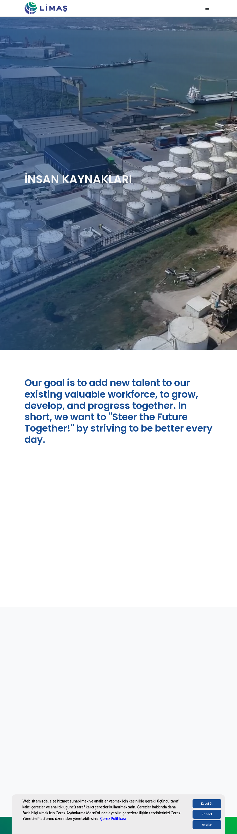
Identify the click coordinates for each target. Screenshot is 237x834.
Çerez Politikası (113, 819)
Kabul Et (206, 803)
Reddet (207, 814)
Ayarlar (207, 824)
